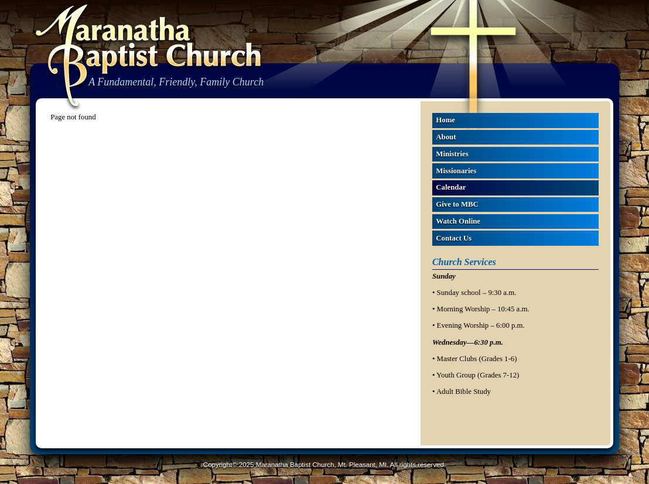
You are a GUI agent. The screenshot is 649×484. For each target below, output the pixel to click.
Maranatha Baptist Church (148, 57)
